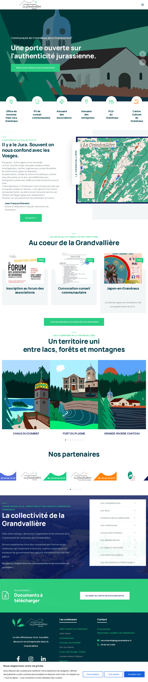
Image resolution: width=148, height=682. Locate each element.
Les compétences (117, 503)
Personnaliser (93, 674)
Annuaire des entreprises (87, 114)
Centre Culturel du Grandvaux (137, 116)
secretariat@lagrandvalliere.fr (116, 640)
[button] (5, 399)
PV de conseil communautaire (41, 114)
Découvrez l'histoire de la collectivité (35, 67)
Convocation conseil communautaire (74, 290)
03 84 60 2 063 (108, 644)
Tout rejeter (113, 674)
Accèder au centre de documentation (104, 595)
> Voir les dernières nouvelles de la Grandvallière (74, 321)
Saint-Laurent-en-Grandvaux (73, 628)
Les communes (117, 525)
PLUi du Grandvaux (112, 114)
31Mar (139, 260)
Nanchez (63, 661)
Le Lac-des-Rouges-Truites (72, 651)
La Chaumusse (66, 638)
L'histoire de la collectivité (117, 517)
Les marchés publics (117, 554)
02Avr (90, 260)
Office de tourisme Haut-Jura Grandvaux (11, 116)
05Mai (41, 260)
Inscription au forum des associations (25, 290)
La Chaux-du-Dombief (70, 642)
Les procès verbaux (117, 532)
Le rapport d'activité (117, 547)
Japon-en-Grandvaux (123, 288)
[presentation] (142, 54)
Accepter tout (134, 674)
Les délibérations (117, 540)
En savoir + (30, 217)
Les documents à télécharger (117, 562)
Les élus (117, 510)
